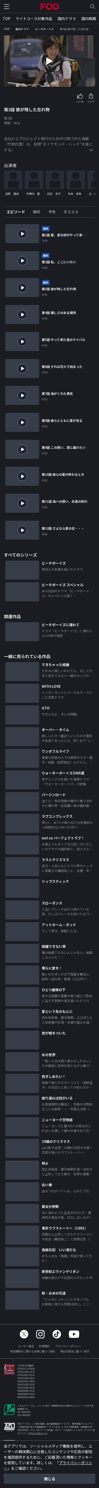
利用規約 (44, 1346)
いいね (80, 101)
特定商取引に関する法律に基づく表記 (32, 1351)
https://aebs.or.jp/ (38, 1433)
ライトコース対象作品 (34, 18)
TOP (6, 18)
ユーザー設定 (26, 1346)
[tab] (18, 211)
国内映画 (88, 18)
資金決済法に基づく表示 (74, 1351)
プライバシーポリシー (68, 1346)
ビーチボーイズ (44, 29)
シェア (91, 101)
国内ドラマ (67, 18)
